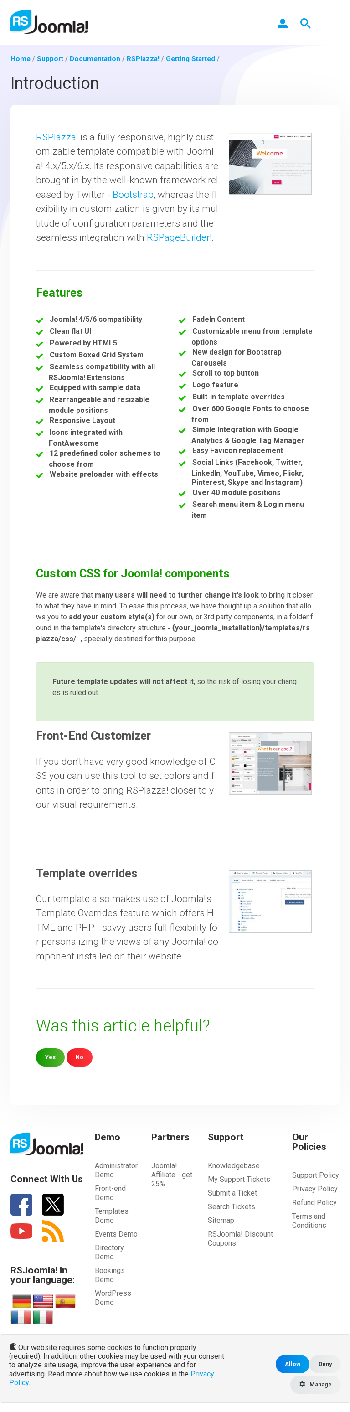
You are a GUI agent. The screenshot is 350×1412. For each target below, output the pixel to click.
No (79, 1057)
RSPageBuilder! (179, 237)
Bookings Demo (110, 1275)
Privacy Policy (315, 1189)
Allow (292, 1363)
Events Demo (116, 1234)
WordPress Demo (113, 1298)
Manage (315, 1384)
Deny (325, 1363)
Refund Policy (314, 1202)
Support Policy (315, 1175)
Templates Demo (112, 1216)
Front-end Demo (110, 1193)
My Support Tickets (239, 1179)
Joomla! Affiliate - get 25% (171, 1174)
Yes (50, 1057)
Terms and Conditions (309, 1221)
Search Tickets (231, 1206)
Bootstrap (133, 194)
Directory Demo (109, 1252)
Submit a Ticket (232, 1193)
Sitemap (221, 1220)
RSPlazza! (57, 137)
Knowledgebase (234, 1165)
